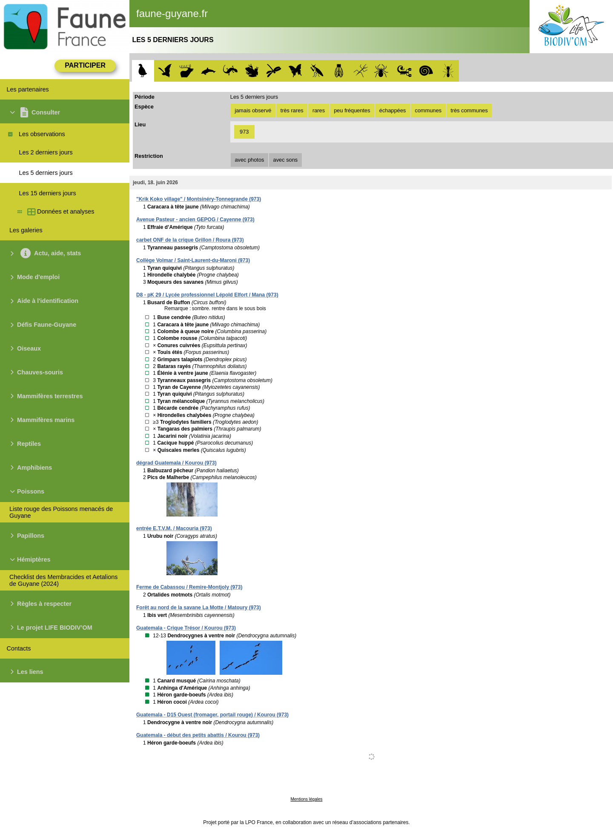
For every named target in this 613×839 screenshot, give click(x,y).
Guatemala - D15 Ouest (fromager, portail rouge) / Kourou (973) (212, 715)
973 (244, 131)
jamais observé (253, 110)
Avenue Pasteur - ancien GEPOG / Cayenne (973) (195, 220)
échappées (392, 110)
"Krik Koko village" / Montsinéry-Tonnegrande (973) (198, 199)
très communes (468, 110)
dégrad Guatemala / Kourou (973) (176, 463)
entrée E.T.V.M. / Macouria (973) (174, 528)
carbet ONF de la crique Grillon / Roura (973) (190, 240)
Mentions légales (306, 799)
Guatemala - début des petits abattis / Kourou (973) (198, 735)
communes (428, 110)
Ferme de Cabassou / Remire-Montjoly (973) (189, 587)
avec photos (249, 160)
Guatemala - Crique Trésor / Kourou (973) (186, 628)
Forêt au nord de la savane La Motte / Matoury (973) (198, 608)
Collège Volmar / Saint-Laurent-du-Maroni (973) (193, 260)
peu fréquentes (352, 110)
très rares (292, 110)
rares (318, 110)
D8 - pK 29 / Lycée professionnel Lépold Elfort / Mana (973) (207, 295)
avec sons (285, 160)
